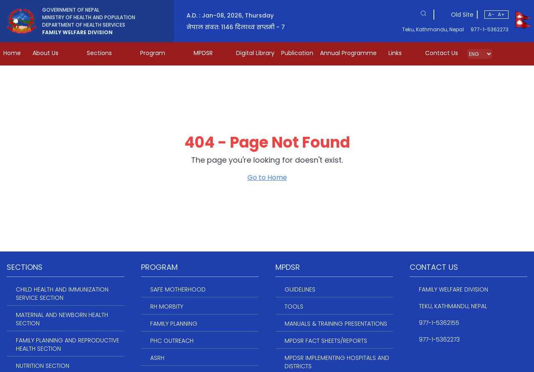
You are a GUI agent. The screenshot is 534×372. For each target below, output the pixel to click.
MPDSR (209, 53)
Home (12, 53)
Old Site (462, 14)
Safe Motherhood (178, 289)
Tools (294, 306)
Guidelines (300, 289)
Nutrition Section (42, 366)
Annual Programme (348, 53)
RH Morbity (166, 306)
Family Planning (173, 323)
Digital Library (255, 53)
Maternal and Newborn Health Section (62, 319)
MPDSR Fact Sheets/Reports (326, 341)
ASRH (157, 358)
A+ (501, 14)
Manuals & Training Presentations (336, 323)
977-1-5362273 (490, 29)
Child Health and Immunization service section (62, 293)
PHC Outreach (172, 341)
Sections (105, 53)
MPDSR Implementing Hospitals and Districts (337, 362)
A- (491, 14)
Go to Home (267, 177)
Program (158, 53)
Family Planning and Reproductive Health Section (67, 344)
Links (400, 53)
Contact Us (441, 53)
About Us (51, 53)
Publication (297, 53)
